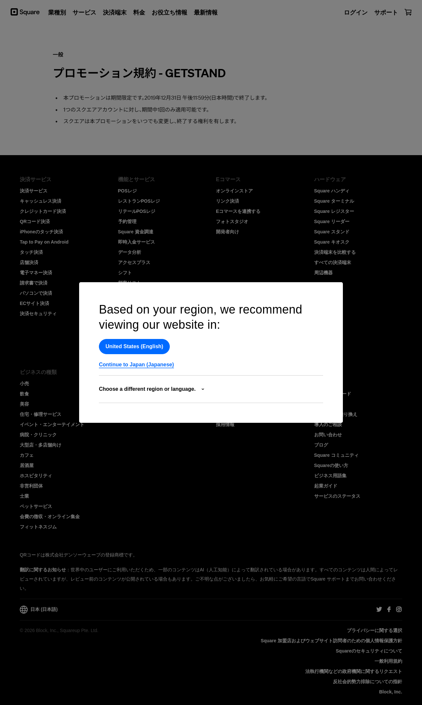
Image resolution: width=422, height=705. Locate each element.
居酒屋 (27, 465)
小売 (24, 383)
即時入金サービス (136, 242)
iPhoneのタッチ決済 (41, 231)
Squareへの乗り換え (335, 414)
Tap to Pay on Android (44, 242)
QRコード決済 (35, 221)
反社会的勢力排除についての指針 (367, 681)
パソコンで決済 (36, 293)
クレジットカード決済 (43, 211)
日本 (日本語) (39, 610)
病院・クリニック (38, 434)
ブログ (321, 445)
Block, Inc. (390, 691)
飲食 (24, 393)
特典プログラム (134, 323)
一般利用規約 (388, 661)
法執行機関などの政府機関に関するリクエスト (353, 671)
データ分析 (129, 252)
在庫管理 (127, 293)
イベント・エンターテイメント (52, 424)
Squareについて (233, 383)
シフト (125, 272)
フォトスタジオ (232, 221)
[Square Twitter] (379, 610)
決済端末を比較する (335, 252)
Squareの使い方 (331, 465)
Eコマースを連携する (238, 211)
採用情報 (225, 424)
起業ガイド (325, 485)
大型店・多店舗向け (40, 445)
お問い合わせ (328, 434)
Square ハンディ (331, 190)
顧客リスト (129, 282)
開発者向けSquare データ (145, 414)
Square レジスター (334, 211)
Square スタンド (331, 231)
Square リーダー (331, 221)
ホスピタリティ (36, 475)
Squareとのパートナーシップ (247, 414)
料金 (318, 383)
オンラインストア (234, 190)
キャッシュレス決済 (40, 201)
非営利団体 (31, 485)
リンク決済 (227, 201)
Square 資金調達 (135, 231)
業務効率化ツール (136, 344)
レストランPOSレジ (139, 201)
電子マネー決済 (36, 272)
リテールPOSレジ (137, 211)
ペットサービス (36, 506)
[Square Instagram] (399, 610)
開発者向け (227, 231)
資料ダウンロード (332, 393)
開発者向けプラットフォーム (148, 383)
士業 (24, 496)
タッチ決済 (31, 252)
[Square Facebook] (389, 610)
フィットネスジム (38, 526)
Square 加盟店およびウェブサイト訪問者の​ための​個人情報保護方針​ (331, 640)
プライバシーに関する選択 (374, 630)
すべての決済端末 (332, 262)
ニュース (225, 393)
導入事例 (323, 404)
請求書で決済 (33, 282)
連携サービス (132, 334)
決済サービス (33, 190)
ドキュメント (132, 404)
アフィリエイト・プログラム (246, 404)
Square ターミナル (334, 201)
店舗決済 (29, 262)
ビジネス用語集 (330, 475)
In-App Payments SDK (142, 393)
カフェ (27, 455)
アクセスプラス (134, 262)
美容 (24, 404)
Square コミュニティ (336, 455)
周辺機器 (323, 272)
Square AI (128, 303)
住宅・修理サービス (40, 414)
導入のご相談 (328, 424)
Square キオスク (331, 242)
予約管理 (127, 221)
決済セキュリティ (38, 313)
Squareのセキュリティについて (369, 651)
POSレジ (127, 190)
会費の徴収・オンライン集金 (50, 516)
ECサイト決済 (34, 303)
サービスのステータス (337, 496)
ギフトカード (132, 313)
